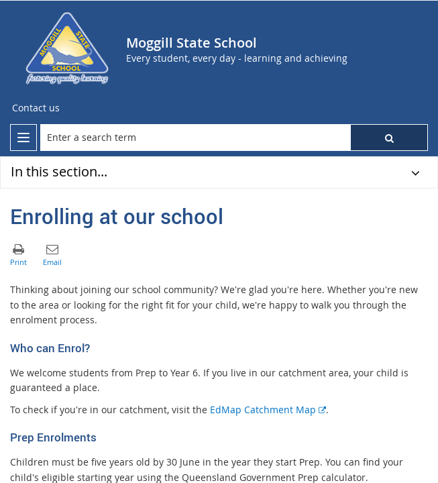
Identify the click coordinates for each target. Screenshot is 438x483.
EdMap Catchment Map (268, 409)
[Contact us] (35, 108)
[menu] (23, 137)
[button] (389, 137)
